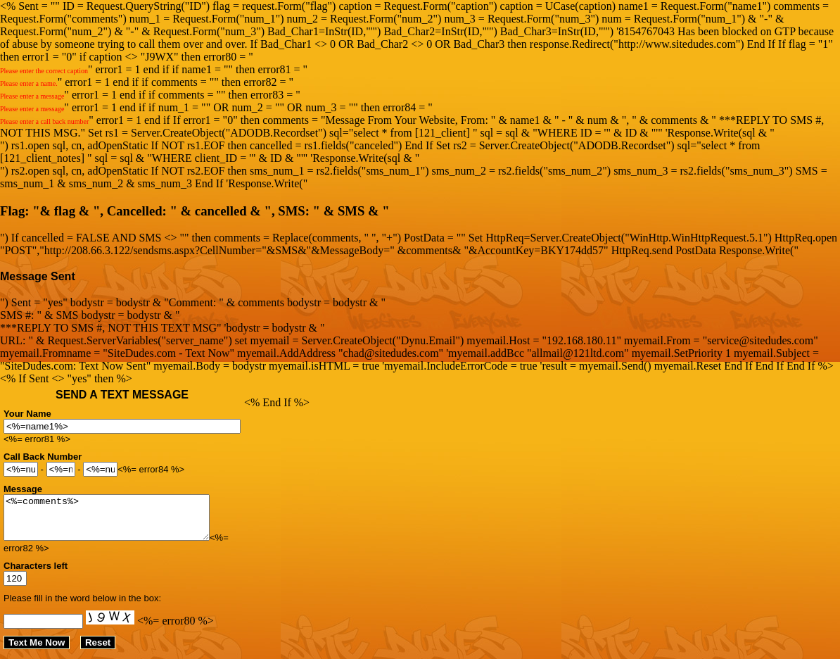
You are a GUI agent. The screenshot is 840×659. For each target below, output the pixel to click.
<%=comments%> (119, 521)
